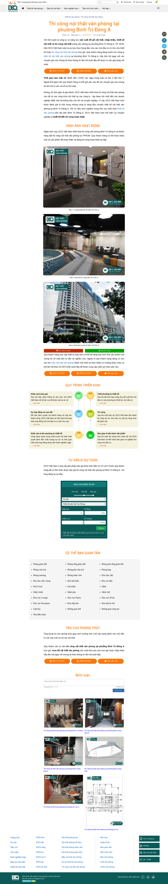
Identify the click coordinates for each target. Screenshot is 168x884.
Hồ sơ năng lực (148, 839)
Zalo (164, 46)
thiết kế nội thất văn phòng (57, 56)
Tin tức (149, 2)
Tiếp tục (101, 528)
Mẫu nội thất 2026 (149, 853)
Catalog (146, 846)
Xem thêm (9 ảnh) (63, 351)
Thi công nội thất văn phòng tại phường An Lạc (101, 829)
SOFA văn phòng (107, 867)
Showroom (126, 2)
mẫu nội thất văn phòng (62, 363)
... (31, 403)
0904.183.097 (84, 71)
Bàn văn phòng (106, 857)
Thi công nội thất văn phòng (73, 867)
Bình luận (74, 35)
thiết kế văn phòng (75, 862)
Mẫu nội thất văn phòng (71, 857)
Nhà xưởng (139, 2)
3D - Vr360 (147, 859)
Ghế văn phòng (106, 862)
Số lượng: (95, 521)
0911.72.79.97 (57, 71)
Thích (64, 35)
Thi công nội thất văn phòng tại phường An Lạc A (61, 807)
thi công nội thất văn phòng (64, 52)
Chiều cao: (73, 521)
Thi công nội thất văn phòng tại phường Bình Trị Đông (63, 731)
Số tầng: (95, 511)
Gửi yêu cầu (111, 71)
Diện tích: (73, 511)
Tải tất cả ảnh (104, 351)
